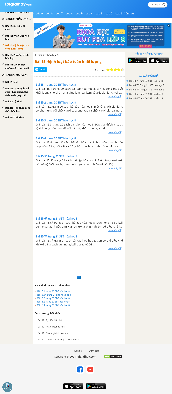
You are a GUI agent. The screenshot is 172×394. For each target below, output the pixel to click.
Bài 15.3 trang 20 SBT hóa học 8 (53, 298)
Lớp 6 (69, 13)
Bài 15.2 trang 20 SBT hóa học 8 (53, 301)
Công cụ (129, 13)
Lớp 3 (99, 13)
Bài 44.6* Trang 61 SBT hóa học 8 (146, 89)
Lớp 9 (39, 13)
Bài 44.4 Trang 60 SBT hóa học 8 (146, 98)
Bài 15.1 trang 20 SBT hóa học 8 (53, 291)
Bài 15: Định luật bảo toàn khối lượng (68, 61)
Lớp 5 (79, 13)
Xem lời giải (114, 96)
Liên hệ (78, 350)
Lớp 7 (59, 13)
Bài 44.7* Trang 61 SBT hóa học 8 (146, 85)
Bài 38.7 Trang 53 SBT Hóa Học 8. (146, 80)
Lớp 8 (49, 13)
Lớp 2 (109, 13)
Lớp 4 (89, 13)
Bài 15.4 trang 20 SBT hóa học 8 (53, 305)
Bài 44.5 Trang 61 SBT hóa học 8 (146, 93)
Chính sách (94, 350)
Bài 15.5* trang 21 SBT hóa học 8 (53, 294)
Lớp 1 (118, 13)
